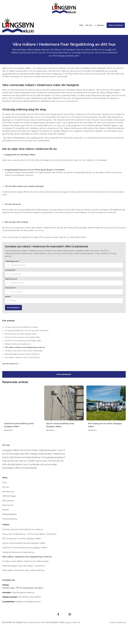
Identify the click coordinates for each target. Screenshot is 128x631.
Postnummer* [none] (10, 288)
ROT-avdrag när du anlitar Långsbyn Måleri (21, 539)
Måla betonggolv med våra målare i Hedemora (23, 566)
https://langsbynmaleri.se (23, 593)
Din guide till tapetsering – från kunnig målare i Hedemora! (29, 534)
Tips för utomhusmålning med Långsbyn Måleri (24, 543)
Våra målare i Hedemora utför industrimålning (23, 571)
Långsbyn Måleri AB (79, 622)
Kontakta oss (49, 237)
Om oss (89, 25)
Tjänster (100, 25)
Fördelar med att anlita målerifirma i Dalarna (22, 530)
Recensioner (8, 505)
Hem (81, 25)
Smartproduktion (36, 622)
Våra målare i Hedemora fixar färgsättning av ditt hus (27, 557)
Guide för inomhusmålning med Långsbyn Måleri (24, 548)
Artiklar (5, 510)
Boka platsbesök (13, 308)
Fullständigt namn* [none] (12, 261)
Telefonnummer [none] (11, 279)
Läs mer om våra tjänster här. (69, 101)
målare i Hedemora (50, 68)
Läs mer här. (40, 230)
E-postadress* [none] (10, 270)
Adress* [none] (8, 297)
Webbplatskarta (9, 514)
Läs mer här (9, 430)
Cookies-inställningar (115, 622)
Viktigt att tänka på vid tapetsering (18, 552)
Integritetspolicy (9, 519)
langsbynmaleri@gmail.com (28, 602)
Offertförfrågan (9, 496)
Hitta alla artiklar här (11, 364)
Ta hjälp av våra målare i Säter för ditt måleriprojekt (25, 561)
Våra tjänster (8, 501)
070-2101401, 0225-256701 (29, 597)
